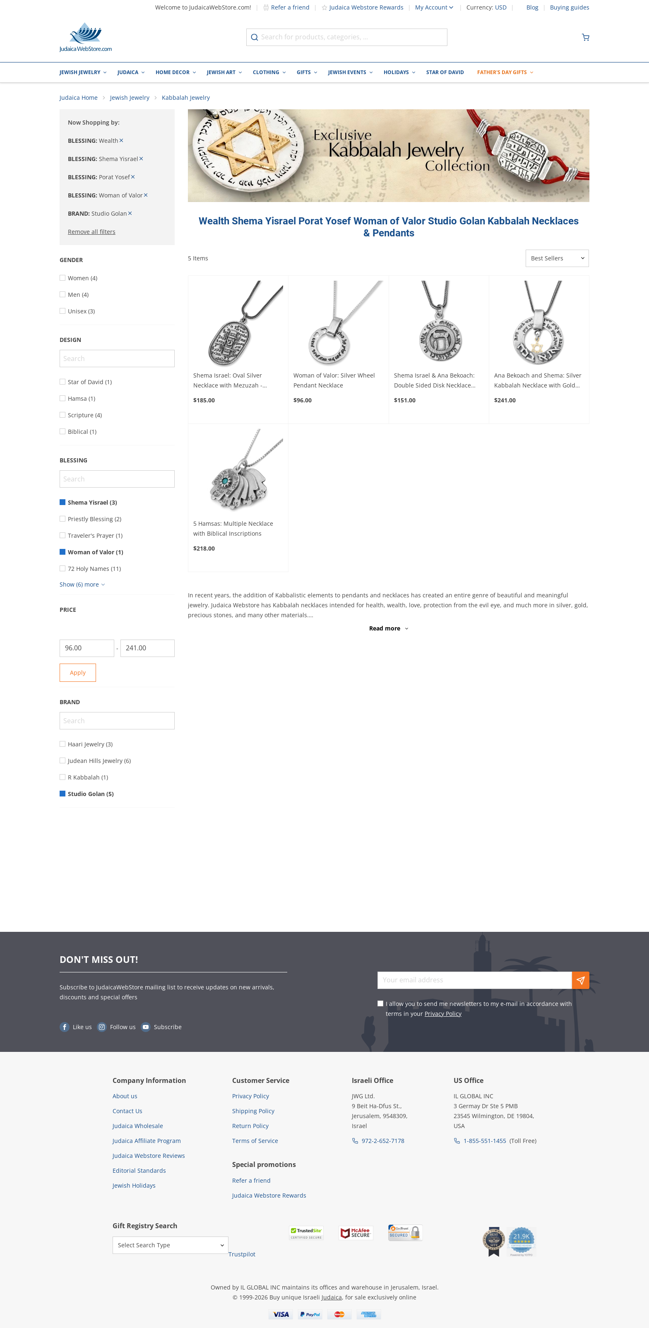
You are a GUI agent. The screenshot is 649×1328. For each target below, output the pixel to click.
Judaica (128, 72)
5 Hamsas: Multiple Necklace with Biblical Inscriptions (233, 528)
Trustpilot (241, 1254)
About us (125, 1096)
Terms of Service (255, 1141)
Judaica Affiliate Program (147, 1141)
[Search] (117, 358)
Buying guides (569, 7)
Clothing (266, 72)
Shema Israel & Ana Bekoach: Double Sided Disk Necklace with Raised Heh (434, 380)
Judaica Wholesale (138, 1126)
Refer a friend (286, 7)
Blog (532, 7)
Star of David (445, 72)
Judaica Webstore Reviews (149, 1156)
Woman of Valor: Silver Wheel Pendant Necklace (334, 380)
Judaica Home (79, 97)
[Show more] (83, 584)
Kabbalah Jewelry (186, 97)
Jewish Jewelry (80, 72)
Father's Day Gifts (502, 72)
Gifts (304, 72)
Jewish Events (347, 72)
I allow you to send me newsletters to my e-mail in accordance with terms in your (479, 1009)
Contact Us (127, 1111)
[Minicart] (585, 37)
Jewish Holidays (134, 1185)
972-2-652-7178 (383, 1141)
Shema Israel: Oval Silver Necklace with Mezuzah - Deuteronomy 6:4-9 (227, 380)
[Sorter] (557, 258)
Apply (78, 672)
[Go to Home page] (86, 37)
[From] (87, 648)
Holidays (396, 72)
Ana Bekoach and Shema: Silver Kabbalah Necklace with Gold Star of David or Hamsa (538, 380)
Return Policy (250, 1126)
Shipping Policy (253, 1111)
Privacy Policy (443, 1014)
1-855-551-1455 (485, 1141)
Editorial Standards (139, 1170)
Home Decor (173, 72)
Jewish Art (221, 72)
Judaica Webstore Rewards (362, 7)
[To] (147, 648)
